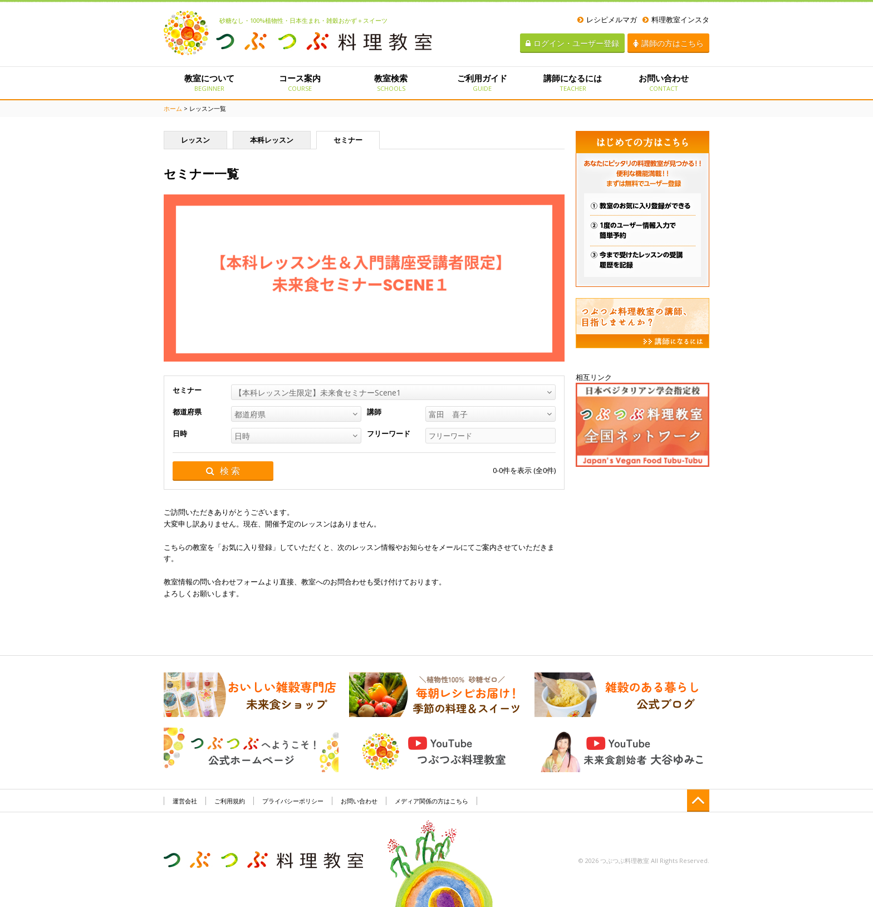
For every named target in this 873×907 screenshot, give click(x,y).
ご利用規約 (229, 801)
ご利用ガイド (481, 82)
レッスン (195, 140)
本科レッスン (271, 140)
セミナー (347, 140)
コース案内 (299, 82)
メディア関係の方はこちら (431, 801)
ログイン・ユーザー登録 (572, 43)
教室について (209, 82)
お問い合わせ (664, 82)
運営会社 (185, 801)
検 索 (223, 471)
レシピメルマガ (607, 19)
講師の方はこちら (668, 43)
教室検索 (391, 82)
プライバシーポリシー (292, 801)
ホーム (173, 108)
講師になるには (572, 82)
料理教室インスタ (676, 19)
